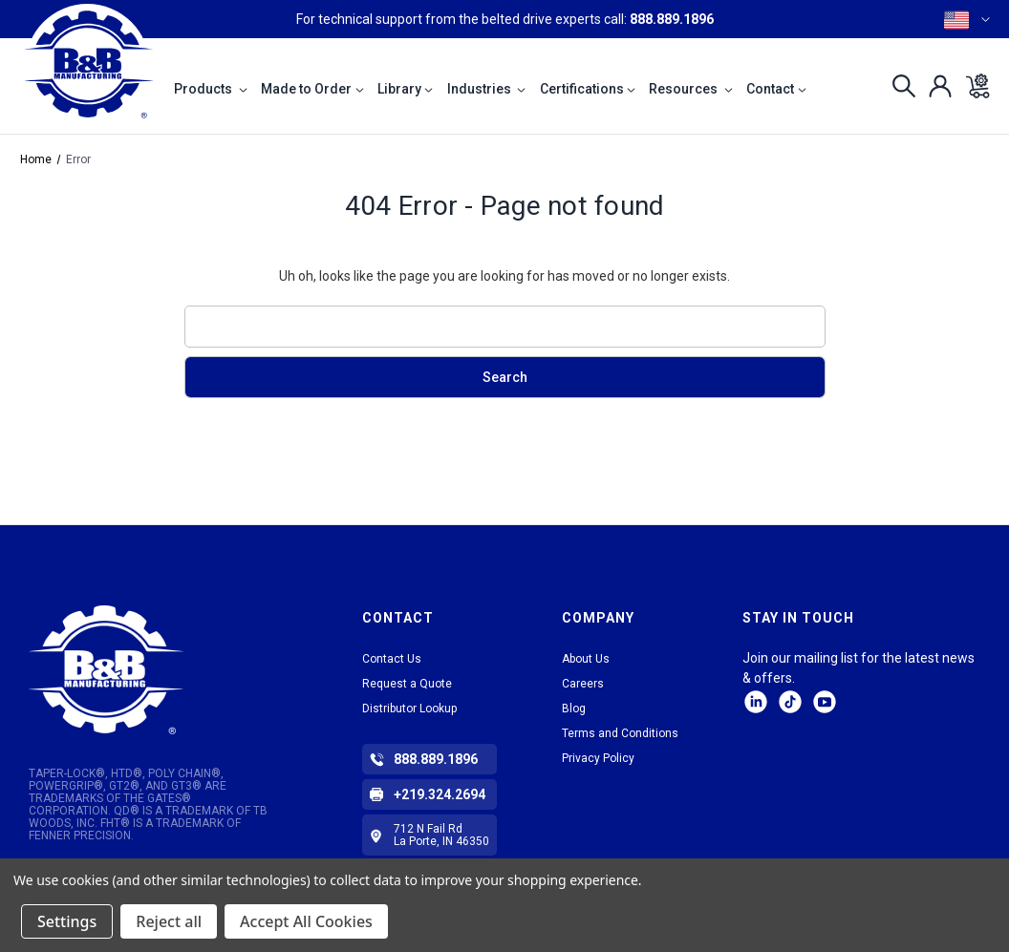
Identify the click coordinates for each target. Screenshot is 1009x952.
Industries (486, 88)
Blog (574, 708)
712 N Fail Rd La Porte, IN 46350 (441, 835)
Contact (776, 88)
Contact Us (391, 659)
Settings (67, 921)
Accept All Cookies (306, 921)
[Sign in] (935, 86)
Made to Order (312, 88)
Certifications (588, 88)
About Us (586, 659)
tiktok (790, 701)
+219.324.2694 (439, 794)
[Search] (898, 86)
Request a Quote (407, 683)
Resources (691, 88)
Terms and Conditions (620, 733)
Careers (583, 683)
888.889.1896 (672, 19)
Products (210, 88)
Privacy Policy (598, 758)
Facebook (824, 701)
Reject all (169, 921)
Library (405, 88)
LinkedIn (755, 701)
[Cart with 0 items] (972, 86)
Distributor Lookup (409, 708)
